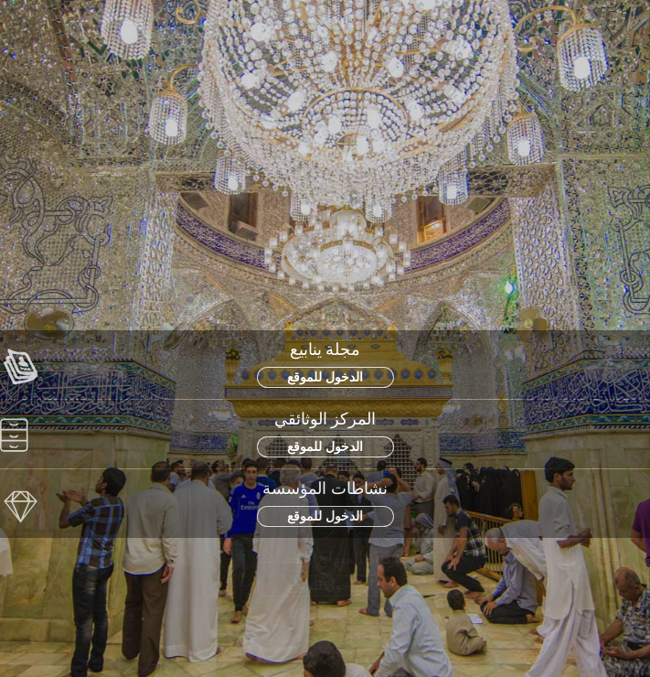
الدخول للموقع (325, 377)
